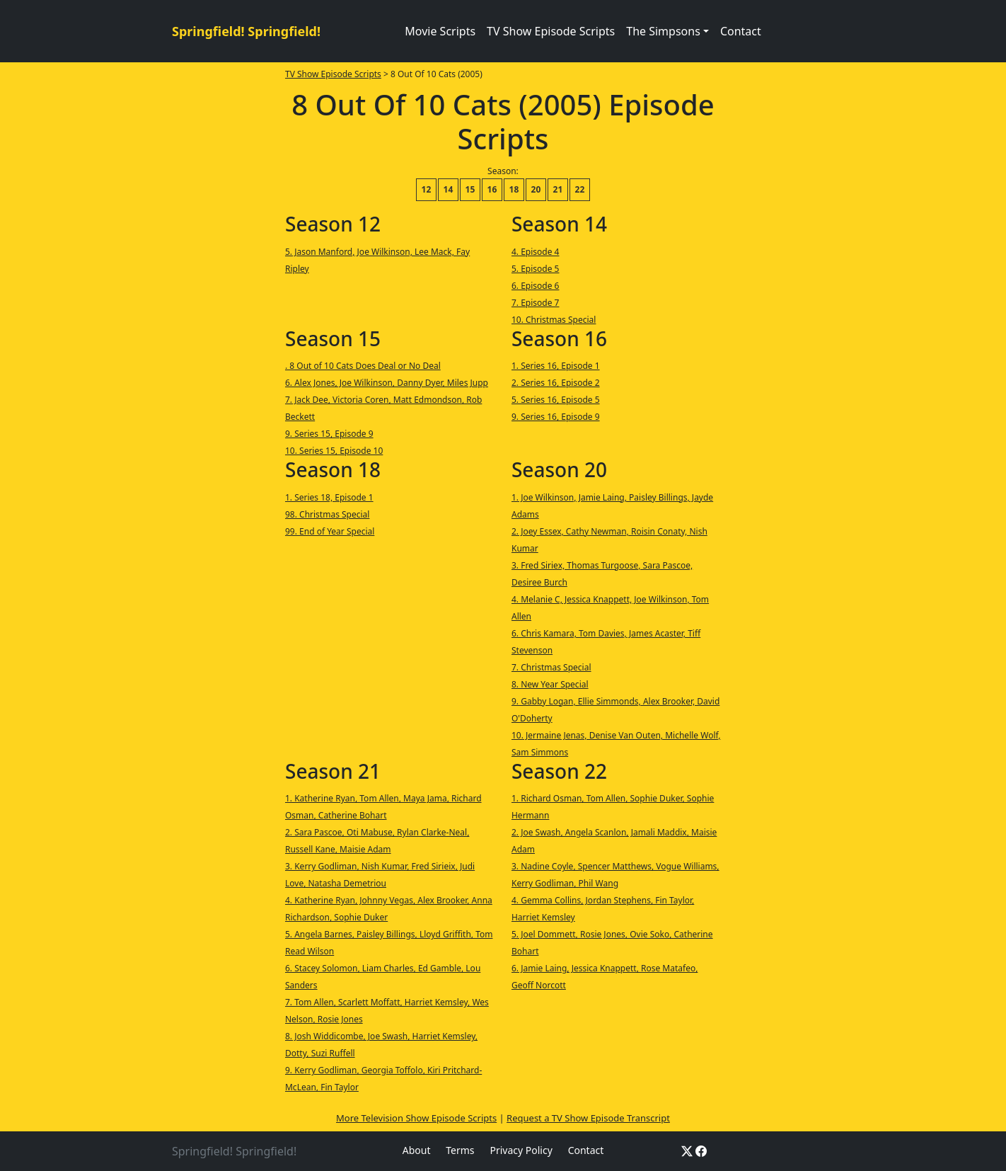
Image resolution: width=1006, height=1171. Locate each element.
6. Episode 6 (535, 286)
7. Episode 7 (535, 303)
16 (492, 189)
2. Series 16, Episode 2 (555, 383)
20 (536, 189)
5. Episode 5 (535, 269)
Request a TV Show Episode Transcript (588, 1118)
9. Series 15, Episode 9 (329, 434)
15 (470, 189)
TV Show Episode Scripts (551, 31)
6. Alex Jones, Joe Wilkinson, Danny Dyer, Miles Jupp (386, 383)
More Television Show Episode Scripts (416, 1118)
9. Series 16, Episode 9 (555, 417)
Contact (740, 31)
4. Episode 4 (535, 252)
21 (558, 189)
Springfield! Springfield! (246, 31)
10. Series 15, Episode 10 (334, 451)
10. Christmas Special (553, 320)
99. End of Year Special (329, 531)
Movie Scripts (440, 31)
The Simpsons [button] (663, 31)
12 (427, 189)
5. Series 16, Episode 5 (555, 400)
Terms (460, 1150)
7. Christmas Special (551, 667)
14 (448, 189)
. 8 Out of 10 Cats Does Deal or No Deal (363, 366)
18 (514, 189)
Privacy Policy (521, 1150)
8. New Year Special (550, 684)
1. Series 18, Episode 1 (329, 497)
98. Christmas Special (327, 514)
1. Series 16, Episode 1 (555, 366)
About (417, 1150)
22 (580, 189)
